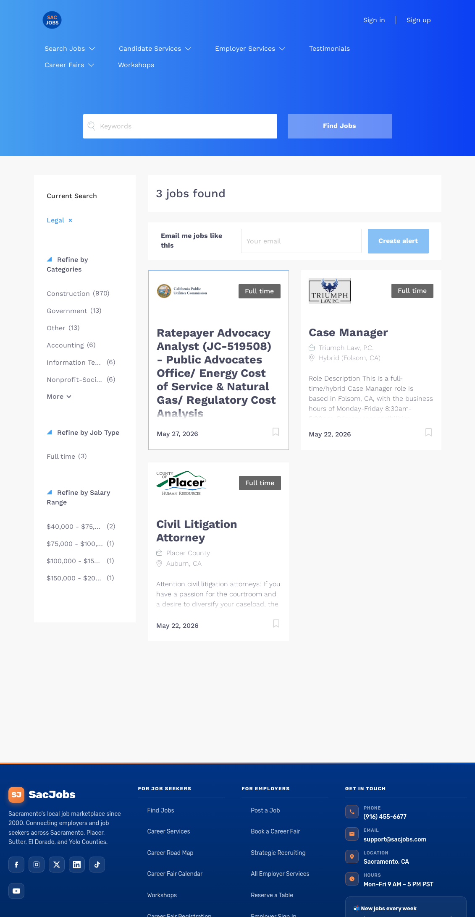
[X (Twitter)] (57, 865)
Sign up (419, 20)
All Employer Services (280, 874)
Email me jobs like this (191, 240)
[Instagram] (37, 865)
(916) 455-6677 (385, 816)
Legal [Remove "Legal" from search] (55, 220)
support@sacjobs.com (395, 839)
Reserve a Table (272, 895)
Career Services (168, 831)
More (55, 396)
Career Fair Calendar (175, 874)
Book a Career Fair (275, 831)
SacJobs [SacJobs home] (41, 795)
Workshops (162, 895)
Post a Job (265, 810)
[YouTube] (16, 891)
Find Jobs (339, 126)
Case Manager (348, 332)
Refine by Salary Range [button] (78, 497)
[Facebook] (16, 865)
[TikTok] (97, 865)
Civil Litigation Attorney (196, 530)
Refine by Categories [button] (67, 264)
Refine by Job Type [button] (87, 432)
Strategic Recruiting (278, 853)
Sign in (374, 20)
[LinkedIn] (77, 865)
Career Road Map (170, 853)
